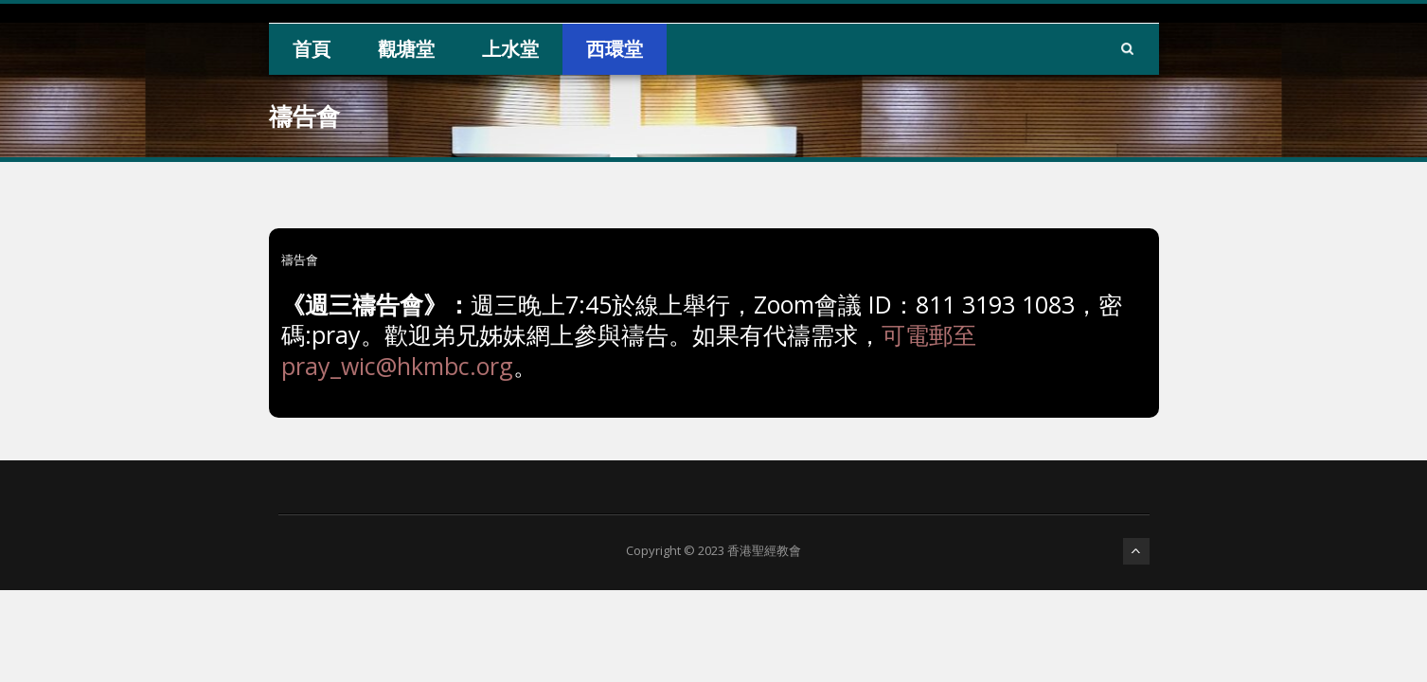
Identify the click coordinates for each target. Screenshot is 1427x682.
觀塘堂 (406, 49)
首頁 (311, 49)
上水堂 (510, 49)
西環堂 (614, 49)
